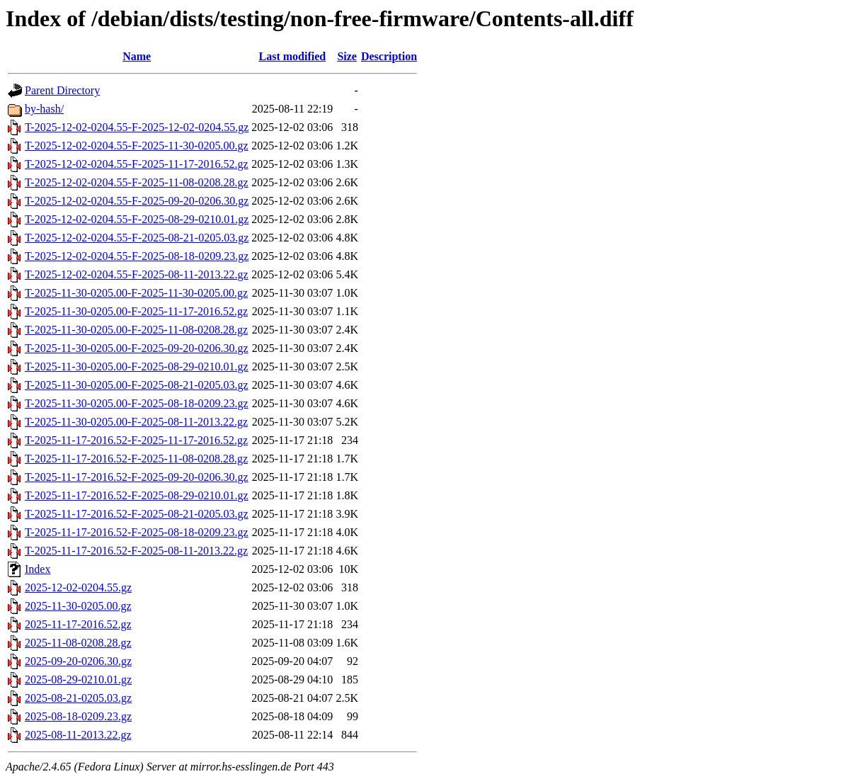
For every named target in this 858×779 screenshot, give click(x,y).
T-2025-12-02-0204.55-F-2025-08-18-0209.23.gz (136, 256)
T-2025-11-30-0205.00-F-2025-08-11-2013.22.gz (136, 422)
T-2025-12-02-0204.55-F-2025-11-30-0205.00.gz (136, 146)
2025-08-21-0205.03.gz (78, 698)
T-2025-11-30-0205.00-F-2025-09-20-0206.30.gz (136, 348)
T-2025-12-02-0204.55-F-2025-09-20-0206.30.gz (136, 201)
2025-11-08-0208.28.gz (78, 643)
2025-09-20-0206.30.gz (78, 661)
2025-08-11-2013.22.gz (78, 735)
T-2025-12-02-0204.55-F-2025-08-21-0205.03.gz (136, 238)
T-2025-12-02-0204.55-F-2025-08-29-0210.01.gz (136, 219)
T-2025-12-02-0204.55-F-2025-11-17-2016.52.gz (136, 164)
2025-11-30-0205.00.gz (78, 606)
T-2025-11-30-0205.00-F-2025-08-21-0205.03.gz (136, 385)
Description (389, 56)
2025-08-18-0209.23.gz (78, 716)
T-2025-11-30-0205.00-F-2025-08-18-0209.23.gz (136, 403)
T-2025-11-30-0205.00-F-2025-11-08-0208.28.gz (136, 330)
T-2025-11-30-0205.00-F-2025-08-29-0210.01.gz (136, 366)
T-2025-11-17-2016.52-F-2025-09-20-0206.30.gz (136, 477)
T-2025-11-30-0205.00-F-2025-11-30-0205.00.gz (136, 293)
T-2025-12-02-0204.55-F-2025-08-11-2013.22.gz (136, 274)
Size (347, 56)
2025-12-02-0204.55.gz (78, 587)
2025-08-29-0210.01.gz (78, 679)
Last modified (292, 56)
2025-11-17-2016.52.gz (78, 624)
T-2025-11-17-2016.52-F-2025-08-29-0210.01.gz (136, 495)
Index (37, 569)
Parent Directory (62, 90)
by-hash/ (44, 109)
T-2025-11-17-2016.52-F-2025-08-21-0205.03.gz (136, 514)
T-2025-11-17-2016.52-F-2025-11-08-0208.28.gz (136, 459)
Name (136, 56)
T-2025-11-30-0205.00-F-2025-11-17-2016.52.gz (136, 311)
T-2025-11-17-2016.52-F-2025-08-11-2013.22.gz (136, 551)
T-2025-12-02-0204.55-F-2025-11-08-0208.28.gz (136, 182)
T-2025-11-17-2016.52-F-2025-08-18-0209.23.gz (136, 532)
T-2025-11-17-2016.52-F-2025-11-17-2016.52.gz (136, 440)
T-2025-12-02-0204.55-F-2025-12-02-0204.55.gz (136, 127)
